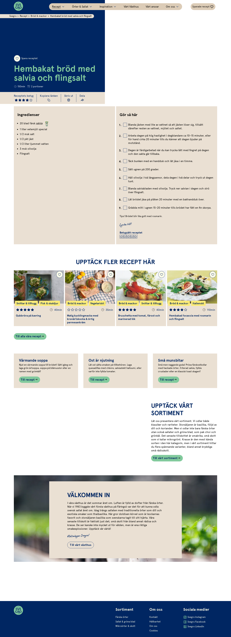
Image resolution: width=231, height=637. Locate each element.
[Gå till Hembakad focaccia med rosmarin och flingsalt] (192, 298)
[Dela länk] (82, 98)
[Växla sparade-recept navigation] (203, 6)
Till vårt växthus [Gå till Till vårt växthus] (81, 570)
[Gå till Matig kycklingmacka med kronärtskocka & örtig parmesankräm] (90, 298)
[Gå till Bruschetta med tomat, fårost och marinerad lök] (141, 298)
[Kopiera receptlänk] (49, 98)
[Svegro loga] (18, 7)
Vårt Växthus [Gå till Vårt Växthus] (131, 6)
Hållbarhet (155, 634)
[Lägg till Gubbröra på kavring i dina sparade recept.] (59, 274)
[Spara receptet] (17, 58)
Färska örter (122, 630)
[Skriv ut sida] (68, 98)
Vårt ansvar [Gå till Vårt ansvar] (152, 6)
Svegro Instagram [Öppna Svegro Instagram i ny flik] (194, 630)
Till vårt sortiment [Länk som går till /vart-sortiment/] (165, 482)
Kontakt (153, 630)
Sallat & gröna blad (125, 634)
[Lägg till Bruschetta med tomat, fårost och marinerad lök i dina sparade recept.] (161, 274)
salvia (43, 123)
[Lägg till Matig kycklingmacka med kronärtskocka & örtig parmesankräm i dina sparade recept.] (110, 274)
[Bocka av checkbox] (125, 125)
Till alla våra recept (28, 336)
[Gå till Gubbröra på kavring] (39, 298)
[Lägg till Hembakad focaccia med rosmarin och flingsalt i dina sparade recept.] (212, 274)
